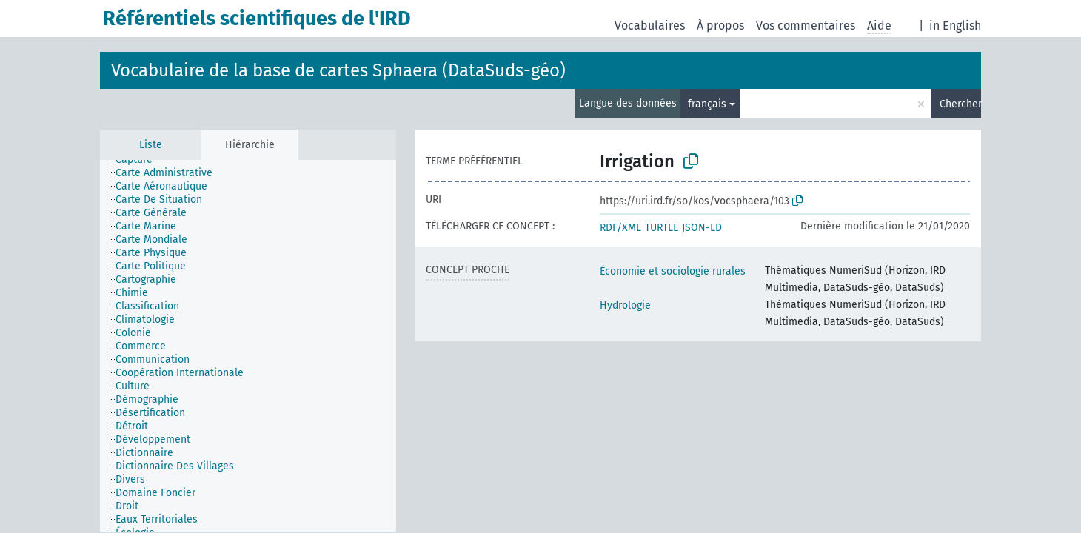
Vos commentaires (805, 26)
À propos (720, 26)
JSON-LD (702, 227)
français (707, 104)
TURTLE (661, 227)
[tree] (248, 346)
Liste (150, 144)
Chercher (960, 104)
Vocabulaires (650, 26)
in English (955, 26)
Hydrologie (625, 305)
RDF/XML (620, 227)
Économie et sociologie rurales (673, 271)
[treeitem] (140, 160)
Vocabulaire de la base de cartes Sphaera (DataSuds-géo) (338, 70)
